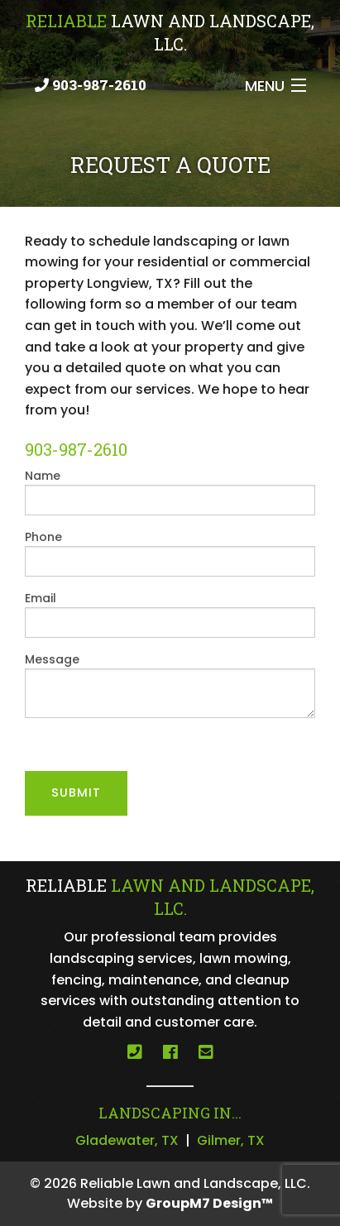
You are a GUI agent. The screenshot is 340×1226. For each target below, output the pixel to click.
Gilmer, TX (231, 1140)
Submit (76, 792)
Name (170, 491)
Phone (170, 553)
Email (170, 614)
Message (170, 684)
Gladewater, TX (127, 1140)
